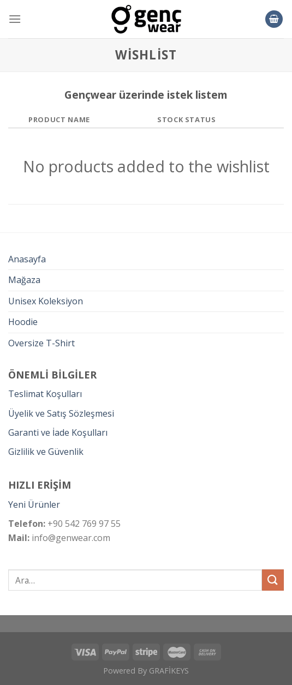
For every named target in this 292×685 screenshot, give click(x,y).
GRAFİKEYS (169, 670)
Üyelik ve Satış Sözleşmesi (61, 413)
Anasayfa (27, 259)
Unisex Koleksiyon (45, 301)
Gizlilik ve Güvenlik (46, 452)
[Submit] (273, 580)
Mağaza (24, 280)
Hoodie (23, 322)
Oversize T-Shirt (41, 343)
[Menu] (14, 18)
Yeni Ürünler (34, 504)
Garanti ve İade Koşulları (58, 432)
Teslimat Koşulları (45, 394)
